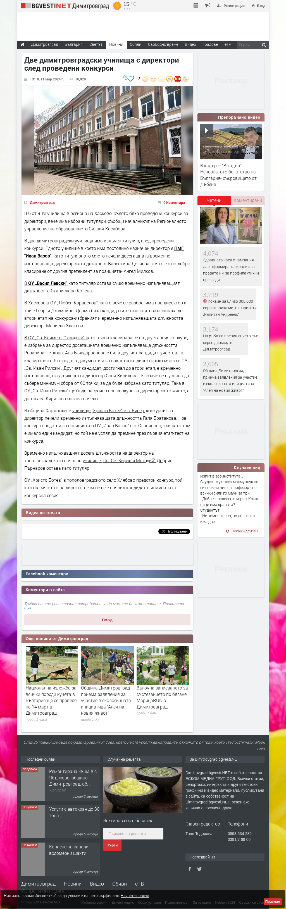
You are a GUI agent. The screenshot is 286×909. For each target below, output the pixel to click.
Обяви (119, 883)
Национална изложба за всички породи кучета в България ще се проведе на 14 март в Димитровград (51, 700)
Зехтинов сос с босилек (127, 820)
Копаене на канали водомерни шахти (69, 850)
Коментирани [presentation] (248, 200)
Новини (116, 44)
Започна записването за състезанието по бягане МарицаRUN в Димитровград (162, 697)
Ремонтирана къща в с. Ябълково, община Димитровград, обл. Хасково (73, 780)
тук (27, 607)
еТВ (139, 883)
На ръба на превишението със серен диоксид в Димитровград (230, 342)
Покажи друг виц (242, 531)
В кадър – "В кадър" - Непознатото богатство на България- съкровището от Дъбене (228, 175)
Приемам (272, 902)
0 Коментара (174, 202)
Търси (112, 845)
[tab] (214, 202)
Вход (107, 620)
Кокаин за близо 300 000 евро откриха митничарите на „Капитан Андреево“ (230, 308)
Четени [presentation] (214, 200)
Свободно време (163, 44)
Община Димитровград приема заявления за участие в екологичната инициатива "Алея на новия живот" (106, 700)
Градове (210, 44)
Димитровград (42, 202)
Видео (97, 883)
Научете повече (135, 895)
